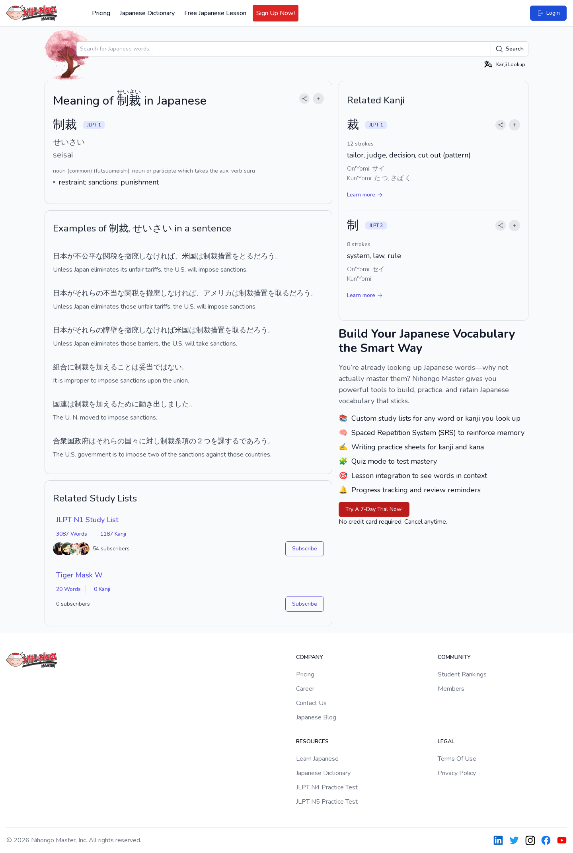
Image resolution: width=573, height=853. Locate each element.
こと (124, 367)
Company (309, 657)
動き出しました (164, 404)
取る (282, 293)
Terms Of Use (457, 758)
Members (451, 688)
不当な (114, 293)
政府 (81, 441)
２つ (203, 441)
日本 (60, 256)
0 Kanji (102, 589)
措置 (225, 256)
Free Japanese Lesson (215, 13)
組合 (60, 367)
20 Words (68, 589)
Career (305, 688)
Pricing (101, 13)
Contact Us (311, 703)
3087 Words (71, 534)
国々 (132, 441)
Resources (312, 741)
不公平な (88, 256)
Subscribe (304, 548)
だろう (264, 256)
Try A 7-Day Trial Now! (374, 509)
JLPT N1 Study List (87, 520)
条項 (182, 441)
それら (85, 293)
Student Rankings (462, 674)
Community (454, 657)
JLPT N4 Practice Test (327, 787)
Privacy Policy (457, 773)
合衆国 (63, 441)
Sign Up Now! (275, 13)
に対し (149, 441)
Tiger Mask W (79, 575)
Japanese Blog (316, 717)
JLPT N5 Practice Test (327, 801)
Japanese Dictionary (147, 13)
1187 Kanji (113, 534)
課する (228, 441)
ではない (167, 367)
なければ (160, 256)
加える (106, 367)
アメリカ (217, 293)
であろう (253, 441)
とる (246, 256)
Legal (446, 741)
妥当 (146, 367)
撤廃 (132, 256)
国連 (60, 404)
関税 (110, 256)
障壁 (110, 330)
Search (509, 49)
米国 (189, 256)
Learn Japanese (317, 758)
